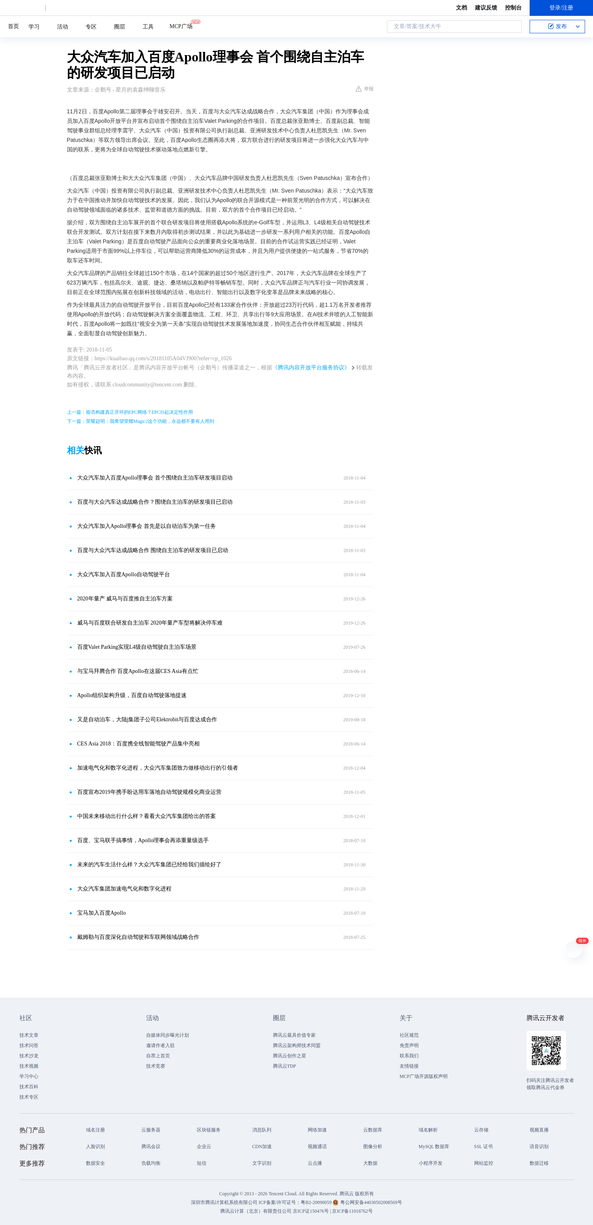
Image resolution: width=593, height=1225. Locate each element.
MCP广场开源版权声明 (424, 1076)
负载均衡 (150, 1163)
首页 (13, 26)
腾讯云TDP (284, 1066)
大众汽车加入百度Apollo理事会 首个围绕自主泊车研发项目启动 (155, 478)
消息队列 (261, 1130)
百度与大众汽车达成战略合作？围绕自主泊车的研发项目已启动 (155, 502)
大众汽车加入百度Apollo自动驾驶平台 (123, 574)
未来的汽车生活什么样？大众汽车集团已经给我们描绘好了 (149, 865)
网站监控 (483, 1163)
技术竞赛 (155, 1066)
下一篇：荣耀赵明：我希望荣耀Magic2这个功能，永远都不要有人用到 (141, 421)
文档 (461, 8)
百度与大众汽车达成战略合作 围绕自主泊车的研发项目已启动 (153, 550)
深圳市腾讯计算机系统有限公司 (224, 1202)
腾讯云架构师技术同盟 (296, 1045)
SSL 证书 (483, 1146)
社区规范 (409, 1035)
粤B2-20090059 (317, 1202)
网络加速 (317, 1130)
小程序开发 (430, 1163)
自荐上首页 (158, 1056)
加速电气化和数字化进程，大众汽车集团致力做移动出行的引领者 (157, 768)
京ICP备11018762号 (352, 1211)
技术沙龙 (28, 1056)
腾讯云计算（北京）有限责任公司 (256, 1211)
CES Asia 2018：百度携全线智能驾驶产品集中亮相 (138, 744)
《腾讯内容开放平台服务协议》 (311, 368)
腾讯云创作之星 (289, 1056)
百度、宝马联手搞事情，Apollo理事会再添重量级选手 (143, 840)
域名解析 (428, 1130)
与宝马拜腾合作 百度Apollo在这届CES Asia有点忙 (137, 671)
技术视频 (28, 1066)
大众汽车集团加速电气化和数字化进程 (124, 889)
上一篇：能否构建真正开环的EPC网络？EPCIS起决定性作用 (130, 412)
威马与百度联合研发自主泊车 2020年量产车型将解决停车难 (150, 623)
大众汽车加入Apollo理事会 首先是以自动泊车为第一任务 (146, 526)
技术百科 (28, 1086)
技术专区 (28, 1097)
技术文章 (28, 1035)
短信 (201, 1163)
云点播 (315, 1163)
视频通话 (317, 1146)
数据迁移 (539, 1163)
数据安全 (95, 1163)
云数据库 (372, 1130)
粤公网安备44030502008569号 (371, 1202)
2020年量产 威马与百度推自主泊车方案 (125, 599)
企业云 (204, 1146)
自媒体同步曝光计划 (167, 1035)
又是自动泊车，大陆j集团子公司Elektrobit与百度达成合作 (147, 719)
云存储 (481, 1130)
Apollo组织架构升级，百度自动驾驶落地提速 (132, 695)
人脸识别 (95, 1146)
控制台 (513, 8)
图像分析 (372, 1146)
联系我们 (409, 1056)
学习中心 (28, 1076)
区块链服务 (209, 1130)
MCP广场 (181, 25)
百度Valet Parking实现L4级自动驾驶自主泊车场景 (136, 647)
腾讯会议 (150, 1146)
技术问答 (28, 1045)
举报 (365, 89)
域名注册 (95, 1130)
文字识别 (261, 1163)
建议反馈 (486, 8)
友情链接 (409, 1066)
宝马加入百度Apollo (101, 913)
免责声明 (409, 1045)
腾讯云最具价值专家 (294, 1035)
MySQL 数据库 (434, 1146)
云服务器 (150, 1130)
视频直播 (539, 1130)
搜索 (513, 26)
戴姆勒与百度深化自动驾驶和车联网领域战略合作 (138, 937)
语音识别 (539, 1146)
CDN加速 (262, 1146)
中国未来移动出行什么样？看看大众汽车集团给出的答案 (146, 816)
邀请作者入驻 (160, 1045)
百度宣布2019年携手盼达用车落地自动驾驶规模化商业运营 (149, 792)
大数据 (370, 1163)
